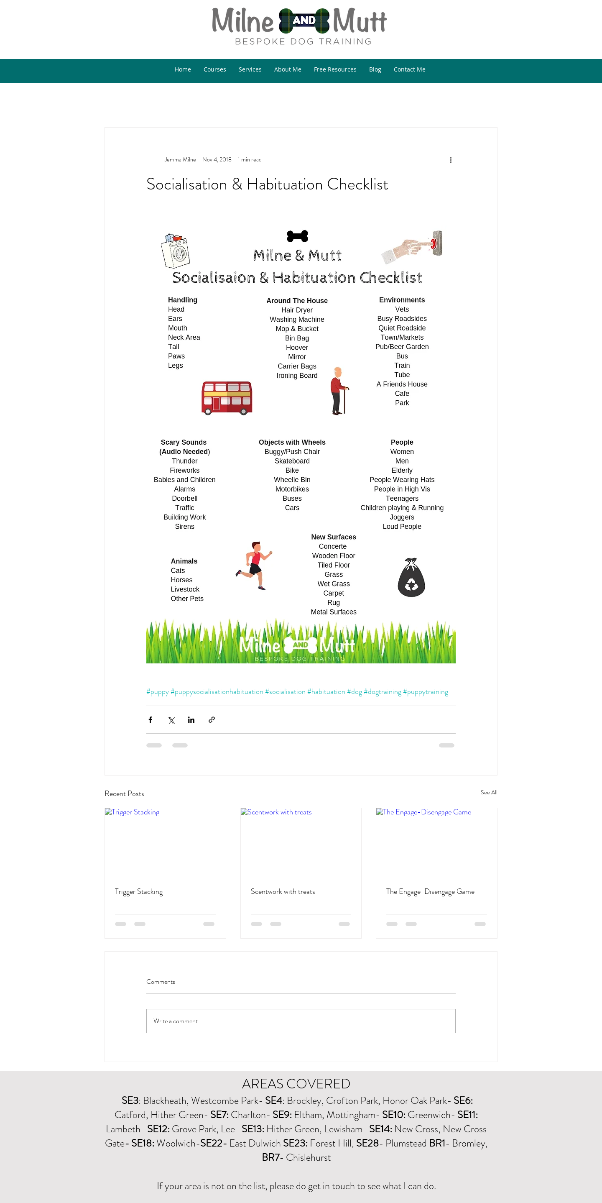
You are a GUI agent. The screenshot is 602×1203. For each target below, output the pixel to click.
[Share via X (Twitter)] (171, 720)
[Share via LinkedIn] (191, 720)
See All (489, 792)
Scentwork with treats (283, 891)
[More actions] (451, 159)
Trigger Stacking (139, 891)
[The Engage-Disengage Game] (436, 842)
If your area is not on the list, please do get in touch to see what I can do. (296, 1186)
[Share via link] (212, 720)
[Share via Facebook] (150, 720)
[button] (487, 88)
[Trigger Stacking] (165, 842)
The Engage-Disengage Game (430, 891)
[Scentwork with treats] (301, 842)
